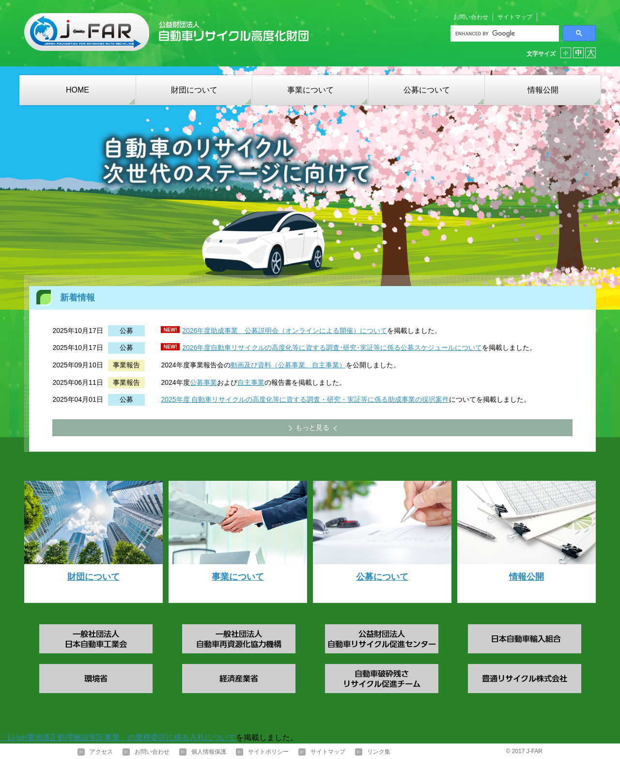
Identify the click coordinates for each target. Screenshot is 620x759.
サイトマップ (514, 17)
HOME (77, 90)
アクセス (101, 751)
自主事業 (250, 382)
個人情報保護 (208, 751)
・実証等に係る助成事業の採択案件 (395, 399)
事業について (310, 90)
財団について (194, 90)
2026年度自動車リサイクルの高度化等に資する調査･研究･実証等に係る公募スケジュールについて (332, 347)
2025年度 (175, 399)
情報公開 (542, 90)
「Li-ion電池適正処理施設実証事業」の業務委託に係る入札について (118, 737)
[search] (503, 33)
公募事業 (203, 382)
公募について (426, 90)
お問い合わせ (470, 17)
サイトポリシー (268, 751)
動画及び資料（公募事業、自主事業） (288, 365)
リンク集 (378, 751)
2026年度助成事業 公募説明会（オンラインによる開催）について (284, 330)
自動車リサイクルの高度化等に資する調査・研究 (265, 399)
